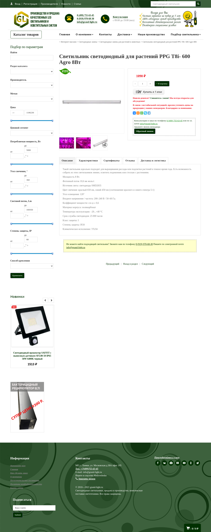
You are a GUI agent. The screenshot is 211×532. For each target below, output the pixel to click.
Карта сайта (16, 487)
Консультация (120, 17)
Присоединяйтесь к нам (166, 457)
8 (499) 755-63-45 (85, 15)
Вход (17, 3)
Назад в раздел (130, 264)
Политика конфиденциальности (26, 484)
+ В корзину (162, 83)
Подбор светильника (185, 34)
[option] (32, 336)
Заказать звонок (86, 479)
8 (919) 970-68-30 (85, 18)
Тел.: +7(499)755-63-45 (87, 469)
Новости (66, 3)
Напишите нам (18, 465)
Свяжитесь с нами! (159, 98)
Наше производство (151, 34)
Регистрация (30, 3)
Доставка (123, 34)
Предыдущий (112, 264)
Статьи (77, 3)
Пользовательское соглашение (24, 480)
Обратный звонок (145, 131)
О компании (83, 34)
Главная (64, 34)
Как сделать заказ (19, 473)
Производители (49, 3)
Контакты (105, 34)
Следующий (148, 264)
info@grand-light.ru (87, 22)
